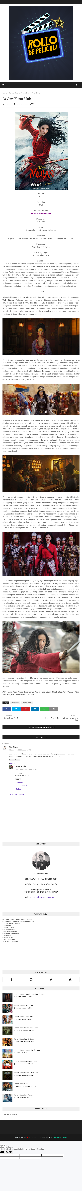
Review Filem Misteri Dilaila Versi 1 (26, 1072)
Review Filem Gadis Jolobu (23, 1016)
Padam (17, 760)
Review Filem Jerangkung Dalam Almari (29, 994)
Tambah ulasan (17, 794)
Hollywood (15, 703)
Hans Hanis (8, 104)
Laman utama (8, 93)
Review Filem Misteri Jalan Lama (26, 1028)
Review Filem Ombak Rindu (24, 1039)
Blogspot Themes (60, 1137)
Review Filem (20, 93)
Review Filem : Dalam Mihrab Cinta (27, 1050)
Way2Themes (36, 1137)
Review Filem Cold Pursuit (23, 1095)
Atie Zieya (13, 747)
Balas (11, 760)
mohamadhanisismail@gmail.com (44, 897)
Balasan (13, 763)
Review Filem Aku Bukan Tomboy (26, 1061)
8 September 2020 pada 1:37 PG (26, 769)
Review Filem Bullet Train (23, 1005)
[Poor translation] (9, 1152)
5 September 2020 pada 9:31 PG (20, 750)
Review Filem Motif (21, 1084)
